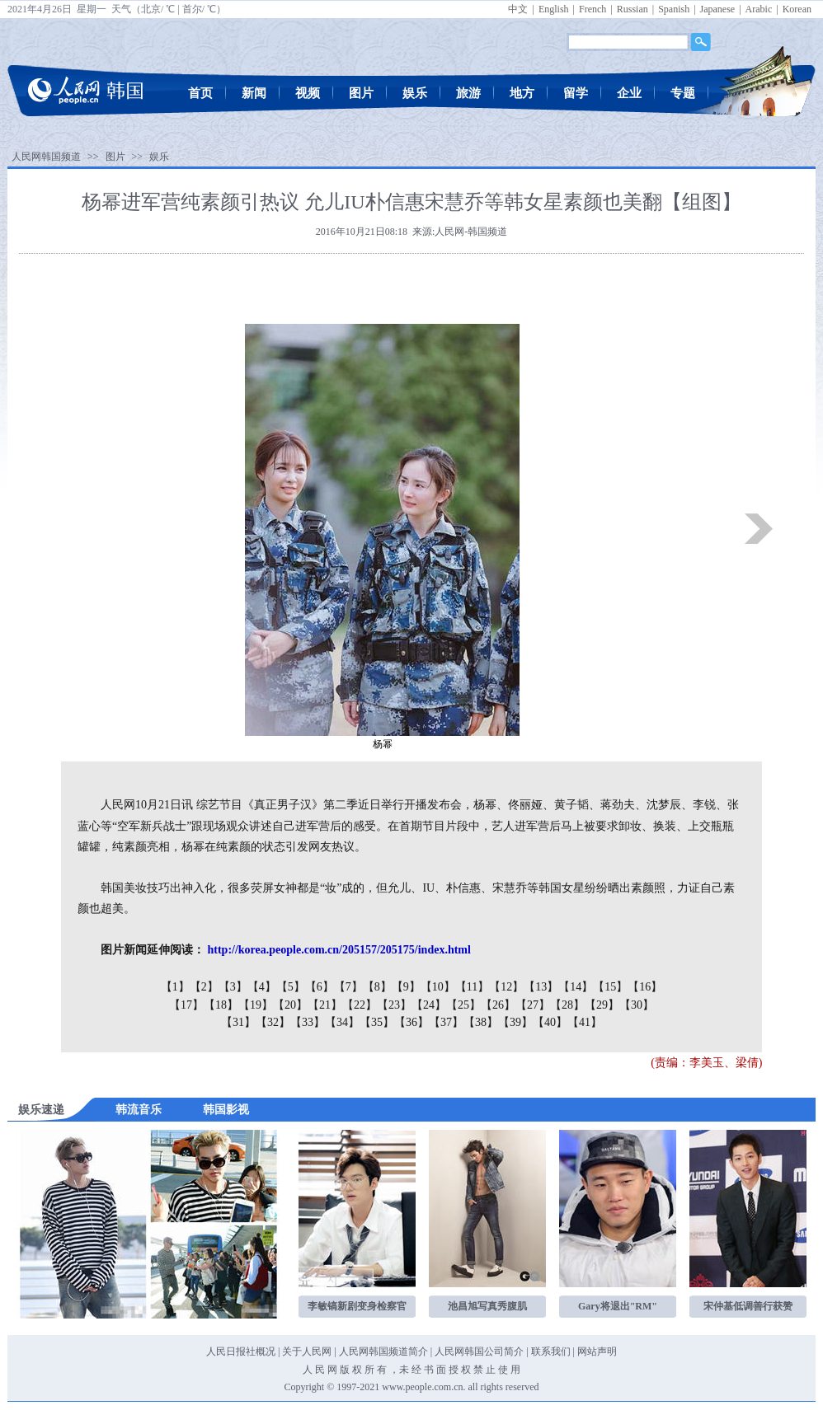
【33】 (307, 1022)
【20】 (290, 1005)
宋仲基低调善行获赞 (747, 1306)
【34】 (342, 1022)
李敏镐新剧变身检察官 (357, 1306)
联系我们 (551, 1351)
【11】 (472, 987)
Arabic (759, 9)
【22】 (359, 1005)
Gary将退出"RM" (617, 1306)
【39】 (515, 1022)
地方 (522, 93)
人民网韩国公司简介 (479, 1351)
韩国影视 (226, 1109)
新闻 (254, 93)
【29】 (602, 1005)
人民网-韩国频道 (471, 231)
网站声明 (597, 1351)
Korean (797, 9)
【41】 (584, 1022)
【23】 (394, 1005)
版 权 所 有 (363, 1369)
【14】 (575, 987)
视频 (307, 93)
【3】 (233, 987)
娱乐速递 (41, 1109)
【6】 (319, 987)
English (553, 9)
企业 (629, 93)
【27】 (532, 1005)
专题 (682, 93)
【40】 (550, 1022)
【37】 (446, 1022)
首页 (200, 93)
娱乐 (414, 93)
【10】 (438, 987)
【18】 (221, 1005)
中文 (518, 9)
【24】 (429, 1005)
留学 (575, 93)
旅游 (468, 93)
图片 (361, 93)
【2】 (204, 987)
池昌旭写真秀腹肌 (487, 1306)
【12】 (506, 987)
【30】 (636, 1005)
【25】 (463, 1005)
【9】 (406, 987)
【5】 (290, 987)
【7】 (348, 987)
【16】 (645, 987)
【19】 (255, 1005)
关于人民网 (307, 1351)
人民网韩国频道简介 (383, 1351)
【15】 (610, 987)
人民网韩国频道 (46, 156)
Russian (632, 9)
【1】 (175, 987)
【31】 (238, 1022)
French (592, 9)
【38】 (480, 1022)
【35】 (377, 1022)
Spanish (673, 9)
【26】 (498, 1005)
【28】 (567, 1005)
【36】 (411, 1022)
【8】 (377, 987)
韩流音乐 (138, 1109)
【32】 (273, 1022)
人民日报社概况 (240, 1351)
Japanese (718, 9)
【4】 (261, 987)
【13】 (541, 987)
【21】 (325, 1005)
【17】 (186, 1005)
